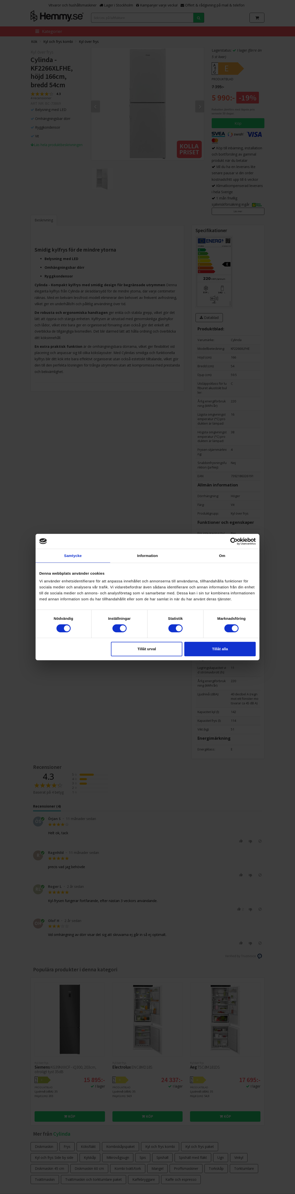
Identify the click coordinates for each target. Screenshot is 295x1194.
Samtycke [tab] (73, 555)
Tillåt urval (146, 649)
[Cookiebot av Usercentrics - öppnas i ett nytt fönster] (234, 541)
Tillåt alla (220, 649)
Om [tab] (222, 555)
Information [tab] (147, 555)
